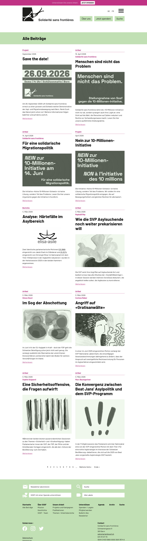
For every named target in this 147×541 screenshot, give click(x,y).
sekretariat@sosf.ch (106, 534)
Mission (41, 507)
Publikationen (58, 510)
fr (113, 11)
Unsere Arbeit (58, 505)
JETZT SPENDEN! (87, 3)
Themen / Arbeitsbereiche (63, 513)
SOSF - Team (43, 513)
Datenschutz (27, 538)
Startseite (26, 505)
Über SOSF (42, 505)
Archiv (112, 505)
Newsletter (83, 516)
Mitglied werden (85, 510)
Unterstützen (84, 505)
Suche (119, 18)
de (109, 11)
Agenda (101, 505)
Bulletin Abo (84, 513)
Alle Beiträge (27, 507)
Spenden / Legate (86, 507)
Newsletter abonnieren (40, 487)
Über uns (86, 18)
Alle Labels (88, 495)
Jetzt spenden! (103, 18)
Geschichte (42, 510)
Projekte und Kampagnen (63, 507)
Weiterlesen (27, 118)
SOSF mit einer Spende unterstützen (46, 495)
